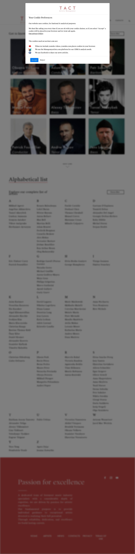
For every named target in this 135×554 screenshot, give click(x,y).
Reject (42, 60)
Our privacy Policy (36, 34)
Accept (34, 60)
